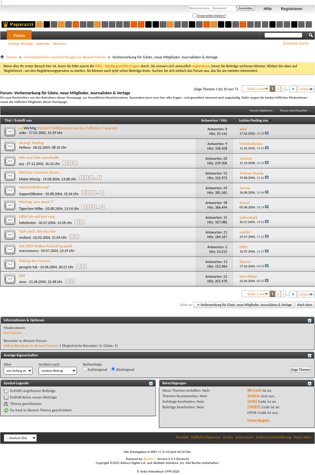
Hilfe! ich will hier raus (37, 216)
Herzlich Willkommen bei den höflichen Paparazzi (78, 128)
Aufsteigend (95, 369)
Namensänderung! (34, 187)
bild (22, 275)
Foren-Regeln (258, 420)
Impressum (244, 437)
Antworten (209, 120)
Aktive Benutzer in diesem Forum (30, 345)
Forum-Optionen (261, 110)
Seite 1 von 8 (257, 88)
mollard (25, 237)
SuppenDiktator (30, 194)
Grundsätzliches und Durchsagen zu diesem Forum (65, 57)
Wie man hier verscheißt (39, 157)
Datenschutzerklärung (274, 437)
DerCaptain (13, 332)
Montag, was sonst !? (36, 201)
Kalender (43, 43)
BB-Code (254, 390)
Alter (8, 364)
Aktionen (59, 43)
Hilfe (268, 9)
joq (21, 164)
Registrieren (291, 9)
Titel (8, 120)
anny (22, 282)
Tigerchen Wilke (31, 208)
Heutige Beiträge (20, 43)
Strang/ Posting (31, 142)
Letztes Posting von (255, 120)
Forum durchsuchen (293, 110)
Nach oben (304, 305)
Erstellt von (23, 120)
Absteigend (122, 369)
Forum (19, 35)
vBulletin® (150, 459)
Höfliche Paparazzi (205, 437)
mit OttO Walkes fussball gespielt (45, 246)
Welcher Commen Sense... (40, 172)
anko (22, 133)
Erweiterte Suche (296, 43)
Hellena (24, 147)
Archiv (228, 437)
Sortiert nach (49, 364)
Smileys (253, 396)
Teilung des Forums (34, 260)
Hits (224, 120)
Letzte (306, 89)
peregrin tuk (28, 267)
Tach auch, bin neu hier (37, 231)
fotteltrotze (27, 223)
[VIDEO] (254, 407)
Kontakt (182, 437)
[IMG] (252, 401)
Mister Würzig (29, 179)
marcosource (28, 251)
